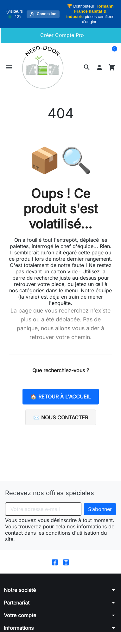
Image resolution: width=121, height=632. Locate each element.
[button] (87, 67)
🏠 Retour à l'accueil (60, 396)
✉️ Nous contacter (60, 417)
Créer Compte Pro (61, 35)
